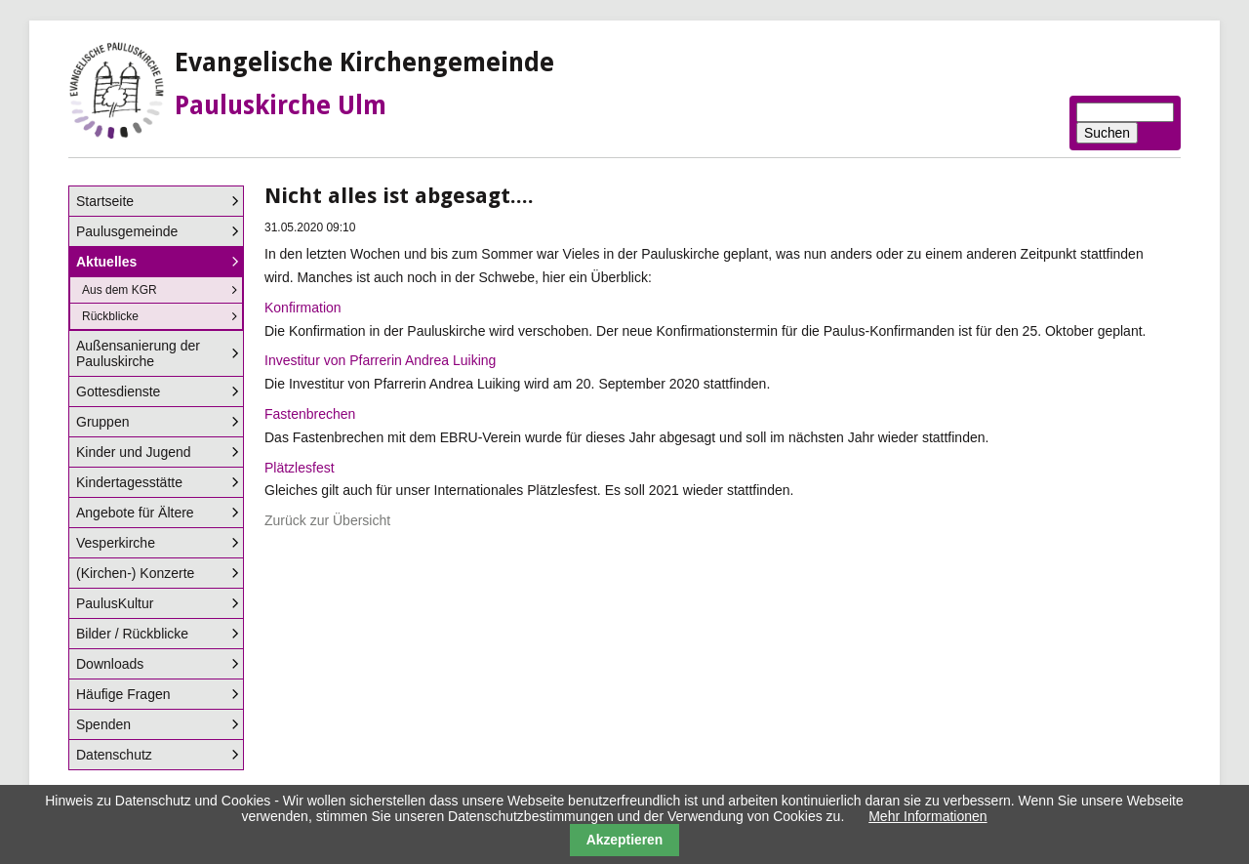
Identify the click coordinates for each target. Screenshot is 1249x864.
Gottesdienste (118, 391)
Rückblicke (110, 316)
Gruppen (102, 422)
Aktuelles (106, 261)
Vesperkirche (115, 543)
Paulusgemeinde (127, 231)
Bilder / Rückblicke (132, 633)
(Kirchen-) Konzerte (135, 573)
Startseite (105, 201)
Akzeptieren (625, 839)
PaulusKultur (114, 603)
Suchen (1107, 133)
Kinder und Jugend (133, 452)
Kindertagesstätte (129, 482)
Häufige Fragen (123, 694)
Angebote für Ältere (135, 512)
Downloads (109, 664)
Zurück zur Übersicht (327, 520)
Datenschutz (114, 754)
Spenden (103, 724)
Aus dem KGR (119, 290)
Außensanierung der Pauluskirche (138, 353)
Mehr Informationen (927, 816)
